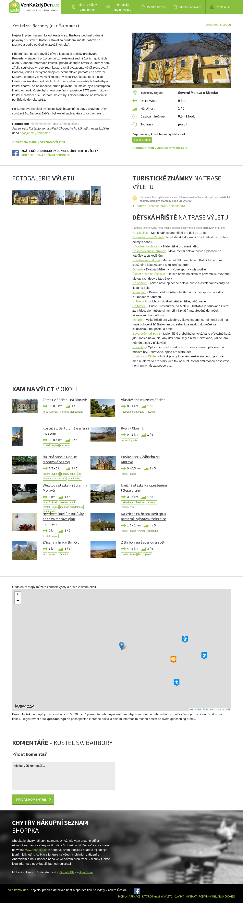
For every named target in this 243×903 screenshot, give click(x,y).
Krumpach (139, 292)
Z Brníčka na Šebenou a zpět (143, 542)
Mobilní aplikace (187, 7)
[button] (121, 646)
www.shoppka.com (37, 849)
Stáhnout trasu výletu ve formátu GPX (159, 147)
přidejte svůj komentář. (35, 133)
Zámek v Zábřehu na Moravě (65, 400)
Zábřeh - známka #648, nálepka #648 (161, 206)
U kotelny (139, 347)
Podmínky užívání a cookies (217, 896)
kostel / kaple (142, 139)
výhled (142, 530)
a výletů (166, 896)
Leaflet (195, 709)
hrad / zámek (51, 411)
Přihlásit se (220, 7)
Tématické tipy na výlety (118, 7)
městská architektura (71, 411)
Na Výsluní (139, 283)
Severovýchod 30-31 (146, 333)
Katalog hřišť (151, 896)
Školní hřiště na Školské (148, 274)
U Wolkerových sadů (146, 246)
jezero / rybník (129, 440)
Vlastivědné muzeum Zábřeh (143, 400)
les (79, 473)
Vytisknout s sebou (218, 24)
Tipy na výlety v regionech (84, 7)
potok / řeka (75, 478)
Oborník (137, 269)
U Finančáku (140, 301)
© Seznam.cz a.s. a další (216, 709)
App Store (86, 872)
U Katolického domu (146, 260)
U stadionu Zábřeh (144, 356)
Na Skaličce (140, 232)
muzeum (151, 411)
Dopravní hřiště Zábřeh (147, 237)
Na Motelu (139, 306)
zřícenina (153, 530)
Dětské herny (153, 7)
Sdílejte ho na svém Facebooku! (45, 155)
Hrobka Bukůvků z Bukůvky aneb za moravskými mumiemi (63, 519)
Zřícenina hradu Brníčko (61, 542)
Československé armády (149, 251)
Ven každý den (18, 890)
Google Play (67, 872)
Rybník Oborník (132, 428)
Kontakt (191, 896)
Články (179, 896)
